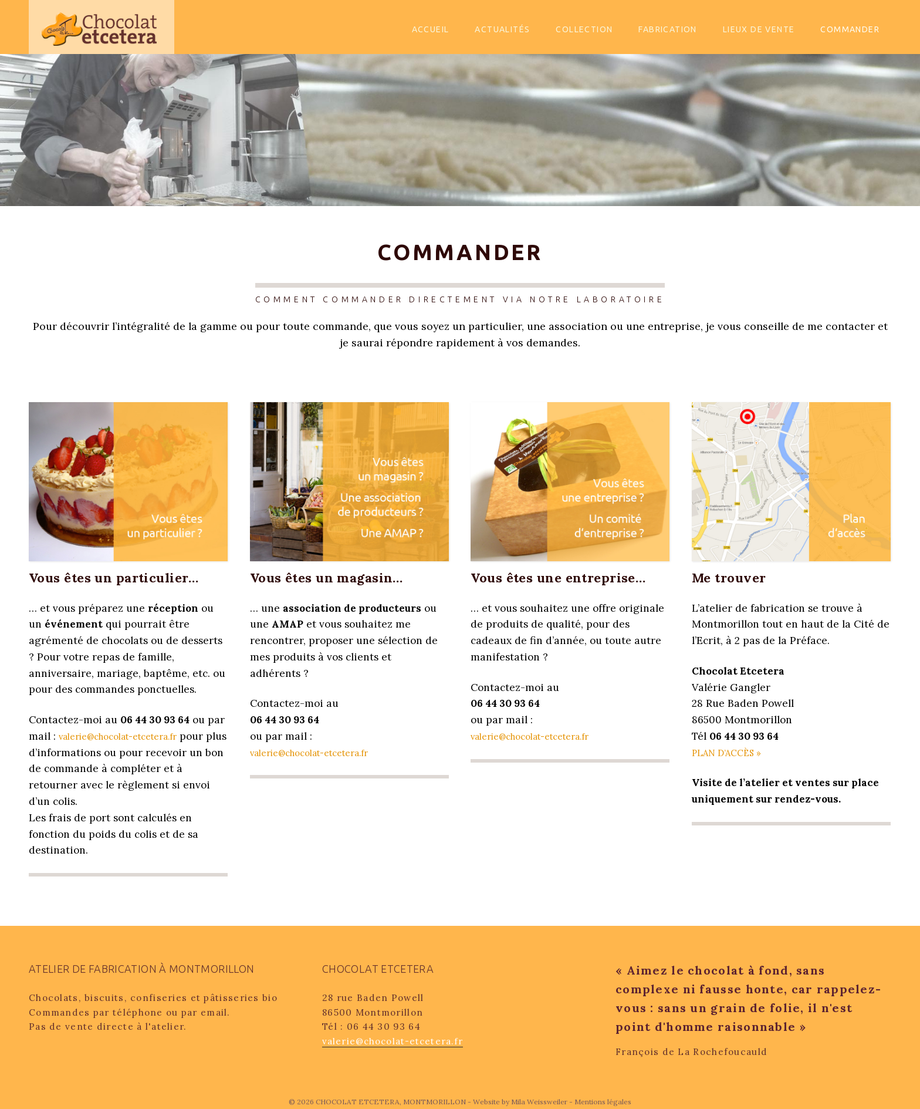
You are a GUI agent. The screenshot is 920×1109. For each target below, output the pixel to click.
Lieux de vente (759, 29)
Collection (584, 29)
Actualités (502, 29)
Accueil (430, 29)
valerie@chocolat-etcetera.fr (128, 736)
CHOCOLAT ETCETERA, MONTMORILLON (392, 1101)
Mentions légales (602, 1101)
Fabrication (667, 29)
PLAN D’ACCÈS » (730, 752)
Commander (850, 29)
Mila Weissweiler (539, 1101)
